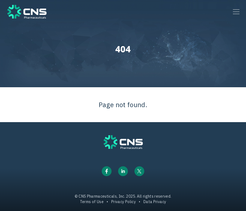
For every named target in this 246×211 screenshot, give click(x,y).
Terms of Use (92, 201)
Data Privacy (154, 201)
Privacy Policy (123, 201)
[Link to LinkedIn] (123, 171)
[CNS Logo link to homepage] (123, 142)
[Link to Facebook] (107, 171)
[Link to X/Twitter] (139, 171)
